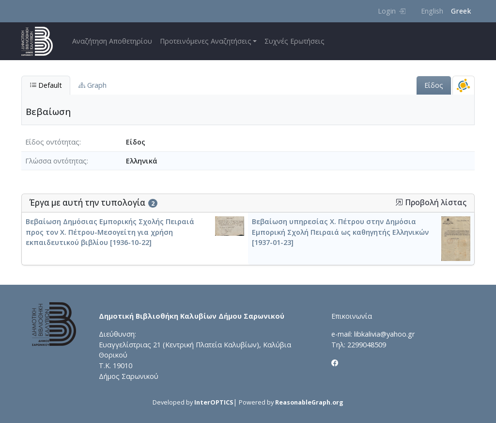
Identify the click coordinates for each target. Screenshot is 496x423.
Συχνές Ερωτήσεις (294, 41)
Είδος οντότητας (52, 141)
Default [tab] (46, 85)
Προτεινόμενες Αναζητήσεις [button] (205, 41)
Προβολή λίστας (430, 202)
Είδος (433, 85)
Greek (461, 11)
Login (391, 11)
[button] (399, 202)
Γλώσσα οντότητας (56, 160)
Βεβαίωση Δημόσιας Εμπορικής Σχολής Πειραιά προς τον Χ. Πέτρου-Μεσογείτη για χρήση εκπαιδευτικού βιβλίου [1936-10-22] (110, 232)
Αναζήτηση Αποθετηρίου (112, 41)
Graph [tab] (92, 85)
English (432, 11)
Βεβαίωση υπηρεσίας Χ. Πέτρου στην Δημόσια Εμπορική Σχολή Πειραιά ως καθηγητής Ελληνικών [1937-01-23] (340, 232)
